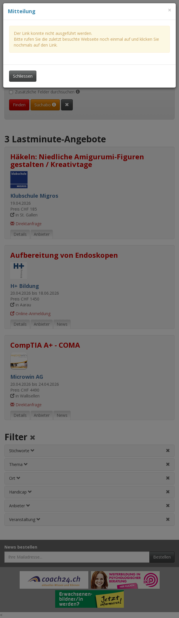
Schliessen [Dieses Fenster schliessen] (23, 76)
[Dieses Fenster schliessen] (169, 10)
